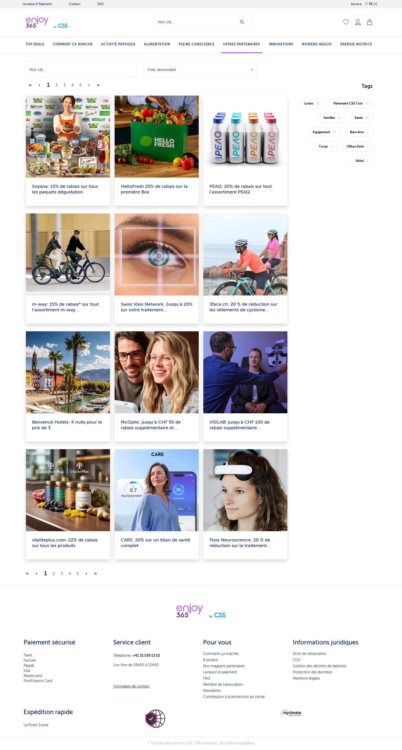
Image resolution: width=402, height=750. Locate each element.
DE (376, 3)
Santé (362, 117)
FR (371, 3)
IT (366, 3)
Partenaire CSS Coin (352, 103)
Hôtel (363, 160)
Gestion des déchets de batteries (320, 666)
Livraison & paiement (220, 672)
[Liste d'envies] (346, 22)
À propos (210, 660)
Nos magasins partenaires (224, 666)
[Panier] (370, 22)
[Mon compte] (358, 22)
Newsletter (212, 691)
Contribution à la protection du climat (234, 697)
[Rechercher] (244, 22)
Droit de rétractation (309, 654)
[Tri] (200, 69)
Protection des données (312, 672)
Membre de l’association (223, 684)
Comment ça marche (220, 654)
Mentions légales (306, 678)
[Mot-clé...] (193, 22)
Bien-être (360, 132)
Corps (326, 146)
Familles (333, 117)
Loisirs (312, 103)
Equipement (325, 132)
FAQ (206, 678)
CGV (296, 660)
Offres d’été (358, 146)
